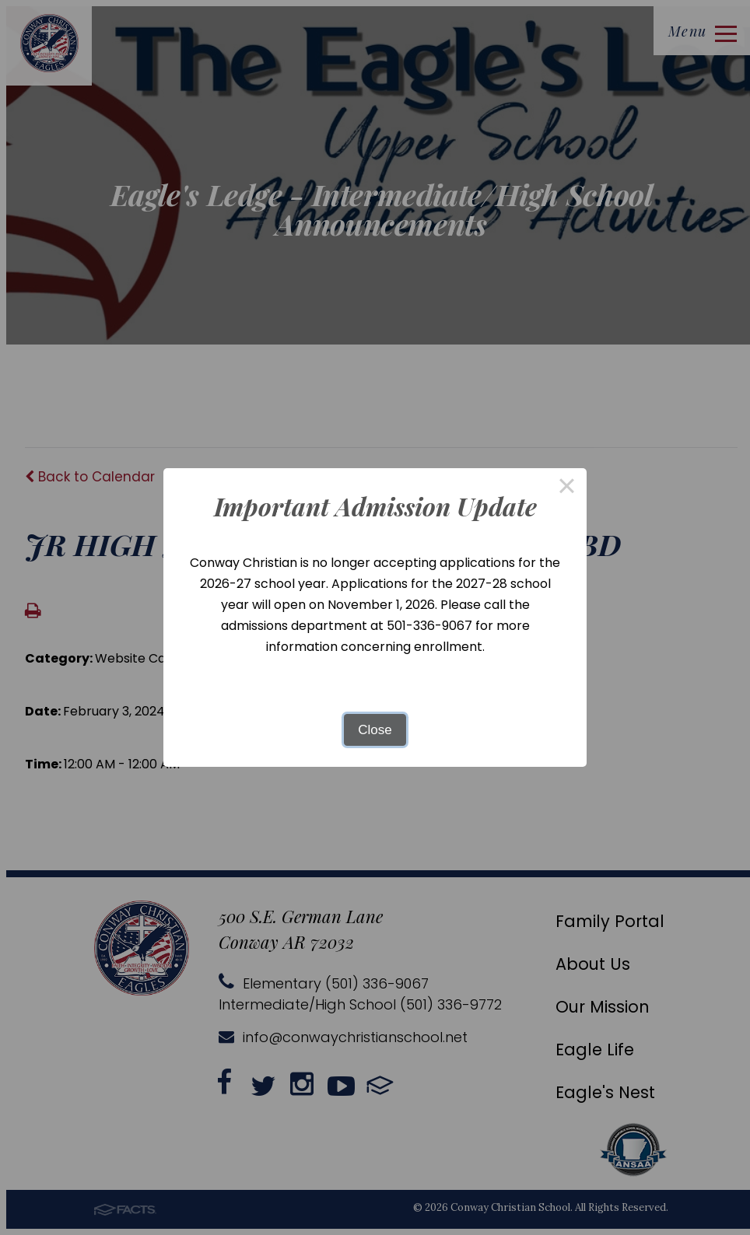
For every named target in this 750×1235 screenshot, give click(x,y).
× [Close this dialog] (567, 488)
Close (374, 729)
